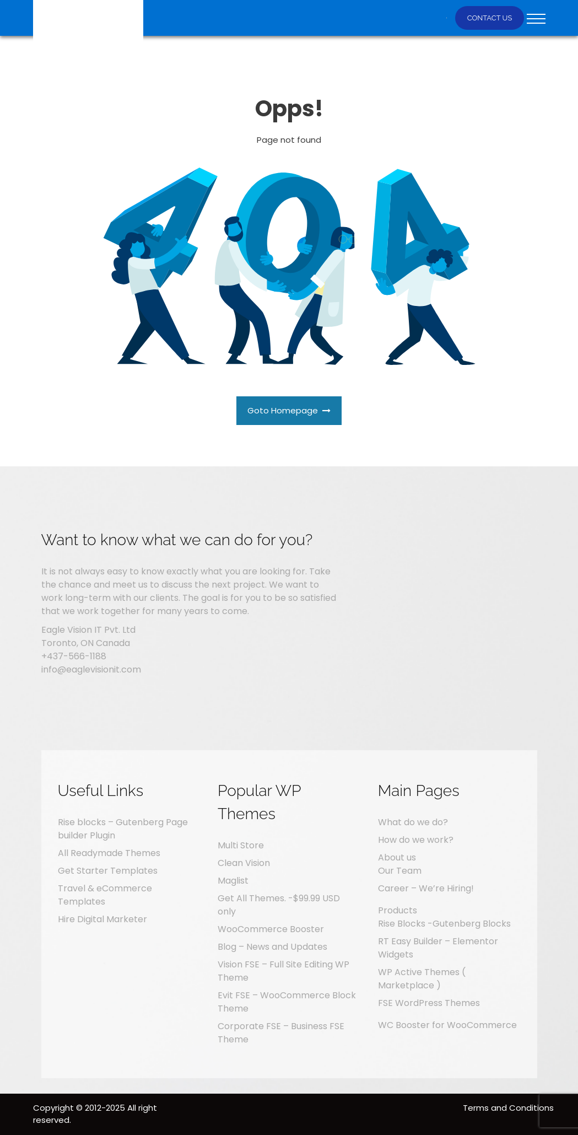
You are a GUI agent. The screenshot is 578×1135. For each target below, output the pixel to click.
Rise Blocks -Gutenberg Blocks (444, 923)
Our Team (400, 870)
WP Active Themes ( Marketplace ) (422, 979)
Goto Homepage (289, 410)
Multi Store (241, 845)
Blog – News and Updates (272, 946)
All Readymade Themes (109, 853)
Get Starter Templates (108, 870)
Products (397, 910)
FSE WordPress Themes (429, 1003)
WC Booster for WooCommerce (447, 1025)
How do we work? (415, 839)
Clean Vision (244, 863)
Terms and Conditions (508, 1108)
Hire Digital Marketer (102, 919)
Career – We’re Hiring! (426, 888)
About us (397, 857)
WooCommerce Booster (271, 929)
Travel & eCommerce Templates (105, 895)
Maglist (233, 880)
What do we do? (413, 822)
